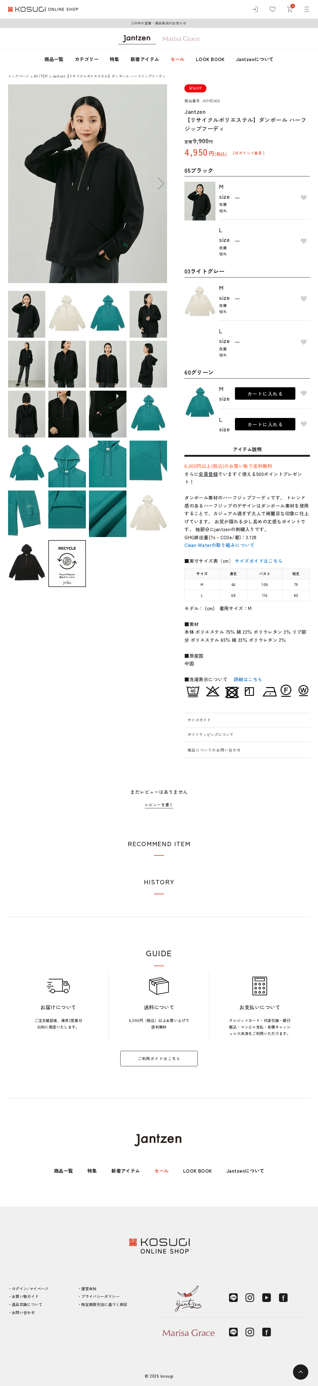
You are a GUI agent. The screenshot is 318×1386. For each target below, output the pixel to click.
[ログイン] (255, 9)
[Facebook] (283, 1297)
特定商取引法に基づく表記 (104, 1304)
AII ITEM (41, 75)
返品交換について (27, 1304)
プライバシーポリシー (100, 1296)
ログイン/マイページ (30, 1288)
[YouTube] (266, 1297)
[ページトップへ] (300, 1372)
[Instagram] (249, 1297)
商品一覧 (54, 59)
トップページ (18, 75)
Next (161, 183)
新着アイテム (144, 59)
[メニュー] (307, 9)
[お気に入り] (272, 9)
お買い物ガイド (25, 1296)
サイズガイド (199, 720)
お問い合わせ (23, 1312)
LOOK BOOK (210, 59)
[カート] (289, 9)
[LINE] (233, 1297)
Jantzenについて (255, 59)
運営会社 (88, 1288)
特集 (114, 59)
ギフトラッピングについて (210, 734)
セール (177, 59)
